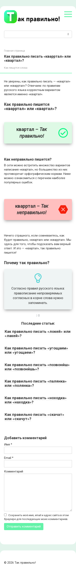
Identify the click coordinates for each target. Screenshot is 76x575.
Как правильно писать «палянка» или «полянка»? (36, 383)
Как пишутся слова (15, 67)
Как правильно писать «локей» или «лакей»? (38, 333)
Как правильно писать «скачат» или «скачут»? (34, 416)
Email (8, 458)
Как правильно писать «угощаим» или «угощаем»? (36, 350)
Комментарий (13, 471)
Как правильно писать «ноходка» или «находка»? (36, 400)
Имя (8, 444)
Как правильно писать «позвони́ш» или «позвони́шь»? (37, 366)
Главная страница (14, 50)
